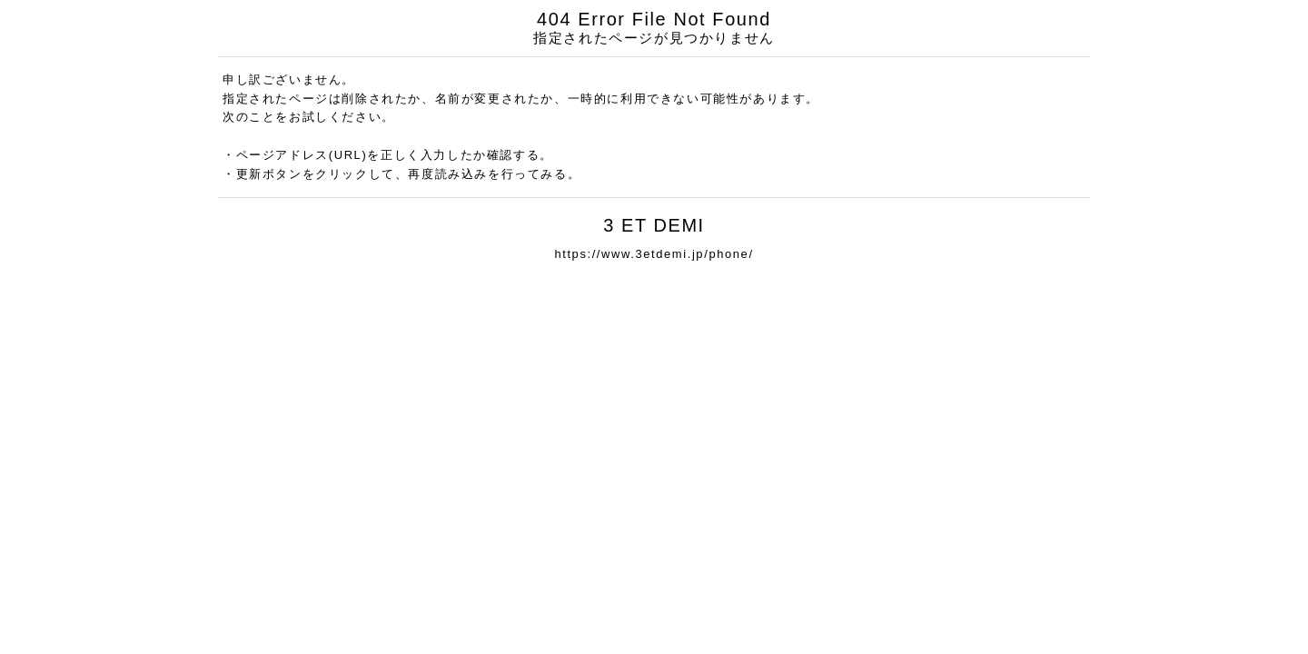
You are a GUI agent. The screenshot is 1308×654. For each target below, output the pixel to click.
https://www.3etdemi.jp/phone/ (653, 254)
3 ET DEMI (654, 225)
